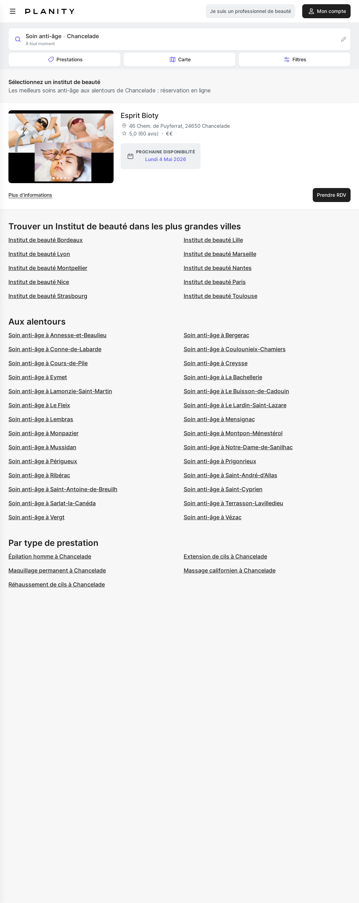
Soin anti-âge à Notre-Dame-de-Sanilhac (238, 447)
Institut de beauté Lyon (39, 253)
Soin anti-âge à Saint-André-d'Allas (230, 475)
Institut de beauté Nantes (218, 267)
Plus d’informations (30, 195)
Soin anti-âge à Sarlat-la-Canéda (52, 503)
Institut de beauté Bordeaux (45, 239)
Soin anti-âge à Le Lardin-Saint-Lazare (235, 405)
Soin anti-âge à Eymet (37, 377)
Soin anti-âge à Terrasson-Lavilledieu (233, 503)
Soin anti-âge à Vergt (36, 517)
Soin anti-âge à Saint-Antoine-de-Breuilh (62, 489)
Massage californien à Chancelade (230, 570)
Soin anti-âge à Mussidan (42, 447)
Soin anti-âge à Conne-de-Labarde (54, 349)
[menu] (12, 11)
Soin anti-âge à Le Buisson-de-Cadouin (236, 391)
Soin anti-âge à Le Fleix (39, 405)
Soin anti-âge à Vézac (213, 517)
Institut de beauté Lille (213, 239)
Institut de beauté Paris (215, 281)
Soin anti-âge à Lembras (40, 419)
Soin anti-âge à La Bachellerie (223, 377)
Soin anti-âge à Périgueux (42, 461)
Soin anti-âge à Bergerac (216, 335)
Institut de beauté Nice (38, 281)
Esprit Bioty (139, 115)
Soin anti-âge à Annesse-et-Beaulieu (57, 335)
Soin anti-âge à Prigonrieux (220, 461)
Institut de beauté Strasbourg (47, 295)
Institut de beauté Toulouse (220, 295)
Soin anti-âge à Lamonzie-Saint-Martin (60, 391)
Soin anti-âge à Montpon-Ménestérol (233, 433)
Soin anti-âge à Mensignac (219, 419)
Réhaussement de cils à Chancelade (56, 584)
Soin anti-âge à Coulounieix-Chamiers (235, 349)
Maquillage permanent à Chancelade (57, 570)
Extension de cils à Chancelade (225, 556)
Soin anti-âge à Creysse (216, 363)
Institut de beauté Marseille (220, 253)
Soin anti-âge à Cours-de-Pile (48, 363)
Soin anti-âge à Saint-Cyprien (223, 489)
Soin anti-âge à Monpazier (43, 433)
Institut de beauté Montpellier (47, 267)
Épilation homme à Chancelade (49, 556)
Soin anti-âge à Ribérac (39, 475)
